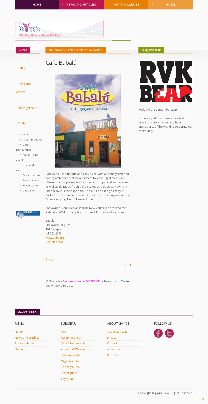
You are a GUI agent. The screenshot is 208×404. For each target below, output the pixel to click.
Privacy (111, 338)
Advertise (113, 349)
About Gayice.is (117, 332)
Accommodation (31, 139)
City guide (29, 190)
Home (37, 4)
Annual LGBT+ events (28, 157)
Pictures (112, 355)
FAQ (25, 134)
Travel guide (30, 185)
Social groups (31, 180)
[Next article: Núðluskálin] (127, 265)
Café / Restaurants (23, 147)
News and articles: (81, 4)
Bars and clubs (25, 167)
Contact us (114, 343)
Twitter (125, 281)
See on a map (54, 242)
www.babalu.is (55, 238)
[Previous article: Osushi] (49, 260)
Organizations (31, 175)
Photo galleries (126, 4)
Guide (170, 4)
